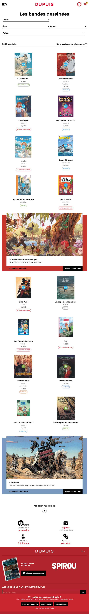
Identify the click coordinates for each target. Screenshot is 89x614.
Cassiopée (23, 120)
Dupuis (44, 4)
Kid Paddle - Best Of (65, 120)
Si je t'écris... (23, 78)
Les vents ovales (65, 78)
